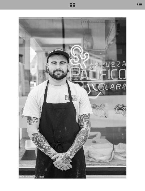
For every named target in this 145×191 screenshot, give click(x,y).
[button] (72, 6)
